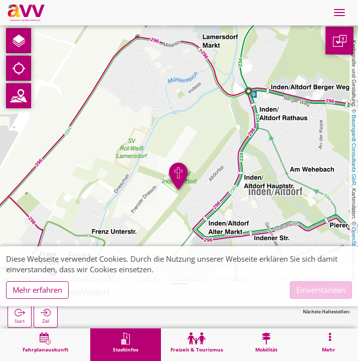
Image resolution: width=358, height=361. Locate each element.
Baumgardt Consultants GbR (354, 150)
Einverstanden (320, 290)
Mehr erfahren (37, 290)
